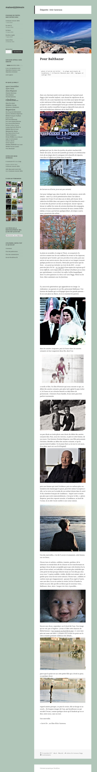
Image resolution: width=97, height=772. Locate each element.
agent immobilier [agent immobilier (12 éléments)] (12, 86)
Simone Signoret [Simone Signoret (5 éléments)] (10, 142)
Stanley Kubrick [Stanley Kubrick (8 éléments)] (11, 144)
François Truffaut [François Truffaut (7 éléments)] (15, 116)
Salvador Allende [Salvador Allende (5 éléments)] (10, 141)
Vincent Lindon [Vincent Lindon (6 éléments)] (14, 146)
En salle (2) (9, 25)
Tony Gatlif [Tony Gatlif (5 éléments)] (19, 144)
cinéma (68, 753)
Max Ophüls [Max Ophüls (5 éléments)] (9, 133)
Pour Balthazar (52, 59)
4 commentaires (46, 755)
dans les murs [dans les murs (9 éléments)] (10, 103)
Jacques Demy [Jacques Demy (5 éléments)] (9, 117)
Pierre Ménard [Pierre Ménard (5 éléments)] (18, 137)
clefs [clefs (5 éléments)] (17, 100)
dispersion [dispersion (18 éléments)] (10, 109)
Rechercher (9, 49)
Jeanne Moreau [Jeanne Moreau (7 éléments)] (16, 121)
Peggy (81, 753)
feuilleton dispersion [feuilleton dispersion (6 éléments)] (16, 113)
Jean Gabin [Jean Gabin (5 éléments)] (8, 121)
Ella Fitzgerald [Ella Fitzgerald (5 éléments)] (9, 112)
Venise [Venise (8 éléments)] (8, 146)
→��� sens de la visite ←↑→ (14, 65)
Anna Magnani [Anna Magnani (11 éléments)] (11, 91)
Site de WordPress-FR (12, 257)
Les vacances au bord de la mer (62, 631)
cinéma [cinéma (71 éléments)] (11, 100)
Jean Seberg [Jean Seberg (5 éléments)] (9, 123)
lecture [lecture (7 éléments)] (8, 125)
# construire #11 (10, 161)
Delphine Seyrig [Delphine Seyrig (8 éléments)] (11, 105)
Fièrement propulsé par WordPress (50, 768)
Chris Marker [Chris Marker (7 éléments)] (10, 95)
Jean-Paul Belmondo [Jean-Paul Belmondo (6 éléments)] (11, 119)
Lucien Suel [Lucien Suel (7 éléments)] (9, 127)
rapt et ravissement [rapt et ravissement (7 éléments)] (12, 139)
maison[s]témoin (15, 7)
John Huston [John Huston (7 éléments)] (16, 123)
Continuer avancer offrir (13, 21)
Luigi (19, 161)
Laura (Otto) (9, 40)
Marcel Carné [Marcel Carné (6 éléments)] (14, 129)
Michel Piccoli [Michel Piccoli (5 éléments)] (15, 133)
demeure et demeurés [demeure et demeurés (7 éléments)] (12, 107)
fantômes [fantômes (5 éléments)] (8, 113)
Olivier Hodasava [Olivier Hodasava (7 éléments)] (11, 135)
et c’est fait (60, 267)
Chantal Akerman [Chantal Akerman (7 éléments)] (11, 93)
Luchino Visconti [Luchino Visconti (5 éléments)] (14, 125)
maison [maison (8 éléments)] (8, 129)
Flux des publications (12, 251)
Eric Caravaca (75, 753)
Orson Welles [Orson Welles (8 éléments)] (10, 137)
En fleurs (8, 30)
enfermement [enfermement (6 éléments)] (17, 112)
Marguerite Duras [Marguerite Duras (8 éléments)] (12, 131)
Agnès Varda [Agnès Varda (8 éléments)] (10, 88)
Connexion (9, 248)
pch (56, 753)
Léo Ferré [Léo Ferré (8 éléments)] (16, 127)
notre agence (9, 75)
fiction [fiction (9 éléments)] (8, 116)
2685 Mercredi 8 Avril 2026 (13, 169)
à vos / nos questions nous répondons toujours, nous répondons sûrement (13, 70)
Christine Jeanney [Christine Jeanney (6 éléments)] (11, 96)
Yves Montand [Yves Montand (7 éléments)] (10, 148)
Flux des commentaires (12, 254)
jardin (61, 753)
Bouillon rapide (10, 35)
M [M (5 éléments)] (20, 127)
